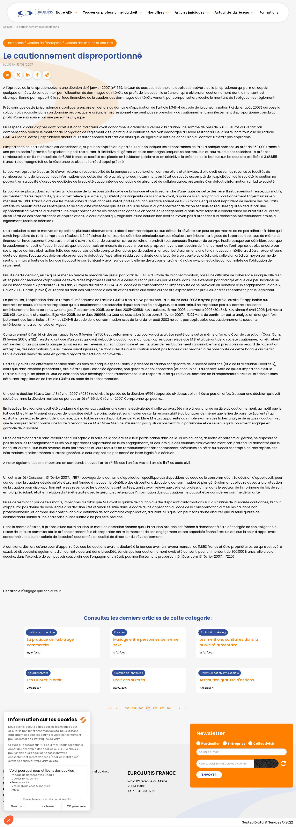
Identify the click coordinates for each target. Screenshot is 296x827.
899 (134, 708)
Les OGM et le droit (44, 680)
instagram (287, 421)
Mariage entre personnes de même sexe (145, 642)
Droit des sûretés (129, 680)
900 (141, 708)
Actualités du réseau (232, 12)
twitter (287, 397)
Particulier (210, 743)
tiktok (287, 438)
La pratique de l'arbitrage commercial (50, 642)
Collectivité (263, 743)
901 (148, 708)
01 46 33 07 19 (145, 791)
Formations (269, 12)
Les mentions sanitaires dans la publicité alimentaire (229, 642)
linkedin (287, 405)
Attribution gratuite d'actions (227, 680)
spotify (287, 430)
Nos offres (156, 12)
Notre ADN (64, 12)
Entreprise (236, 743)
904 (168, 708)
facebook (287, 389)
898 (127, 708)
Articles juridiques (189, 12)
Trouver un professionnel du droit (110, 12)
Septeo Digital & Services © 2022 (267, 822)
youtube (287, 413)
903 (162, 708)
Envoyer (209, 775)
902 (155, 708)
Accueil (7, 27)
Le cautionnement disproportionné (37, 27)
